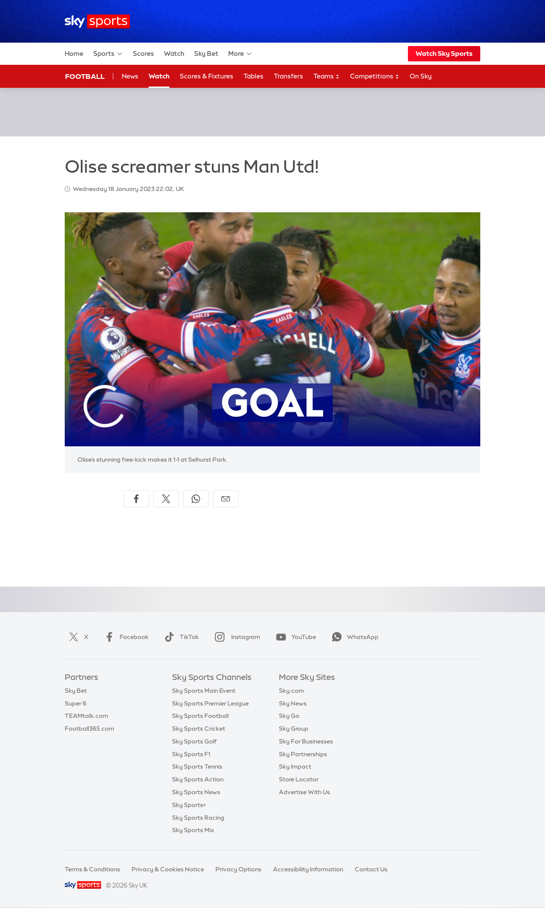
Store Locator (298, 779)
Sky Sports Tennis (197, 766)
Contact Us (371, 869)
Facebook (125, 636)
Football (85, 76)
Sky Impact (295, 766)
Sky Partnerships (303, 754)
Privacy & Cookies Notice (168, 869)
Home (74, 53)
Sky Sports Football (200, 716)
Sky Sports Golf (194, 741)
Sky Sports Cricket (198, 729)
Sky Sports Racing (198, 818)
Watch (174, 53)
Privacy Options (238, 869)
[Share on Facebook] (136, 498)
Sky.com (291, 691)
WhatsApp (353, 636)
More (240, 53)
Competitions (374, 76)
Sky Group (293, 729)
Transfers (288, 76)
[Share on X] (166, 498)
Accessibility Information (308, 869)
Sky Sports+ (189, 805)
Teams (326, 76)
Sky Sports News (196, 792)
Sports (108, 53)
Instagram (235, 636)
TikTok (180, 636)
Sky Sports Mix (193, 830)
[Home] (97, 21)
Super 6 (75, 703)
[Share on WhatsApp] (196, 498)
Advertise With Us (304, 792)
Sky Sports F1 (191, 754)
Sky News (293, 703)
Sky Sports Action (198, 779)
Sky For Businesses (306, 741)
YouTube (294, 636)
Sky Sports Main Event (203, 691)
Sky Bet (206, 53)
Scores (143, 53)
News (130, 76)
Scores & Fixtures (206, 76)
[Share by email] (225, 498)
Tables (254, 76)
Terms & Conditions (92, 869)
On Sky (421, 76)
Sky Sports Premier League (210, 703)
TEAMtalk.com (86, 716)
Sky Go (289, 716)
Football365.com (89, 729)
